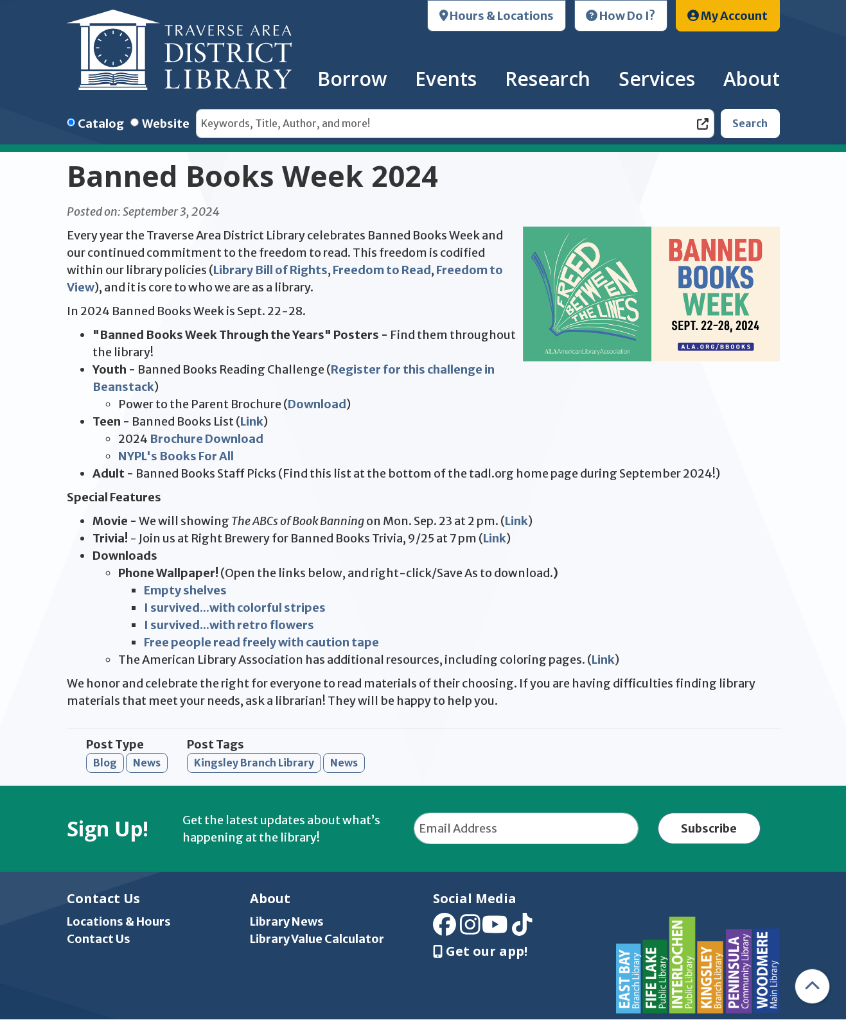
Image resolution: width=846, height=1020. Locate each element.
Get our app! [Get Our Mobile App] (480, 951)
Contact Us (98, 938)
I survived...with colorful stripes (235, 607)
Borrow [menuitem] (352, 78)
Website (165, 123)
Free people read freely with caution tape (261, 642)
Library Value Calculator (317, 938)
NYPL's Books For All (177, 456)
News (147, 763)
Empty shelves (185, 590)
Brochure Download (206, 438)
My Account (727, 15)
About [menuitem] (751, 78)
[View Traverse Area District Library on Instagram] (470, 928)
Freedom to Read (382, 270)
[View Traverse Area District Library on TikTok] (522, 928)
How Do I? (620, 15)
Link (251, 421)
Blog (105, 763)
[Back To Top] (812, 986)
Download (317, 404)
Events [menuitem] (446, 78)
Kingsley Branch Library (254, 763)
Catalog (101, 123)
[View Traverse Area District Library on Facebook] (444, 928)
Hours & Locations (496, 15)
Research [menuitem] (547, 78)
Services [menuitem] (657, 78)
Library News (287, 921)
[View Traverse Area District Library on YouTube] (495, 928)
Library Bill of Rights (270, 270)
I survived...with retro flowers (229, 625)
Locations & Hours (119, 921)
